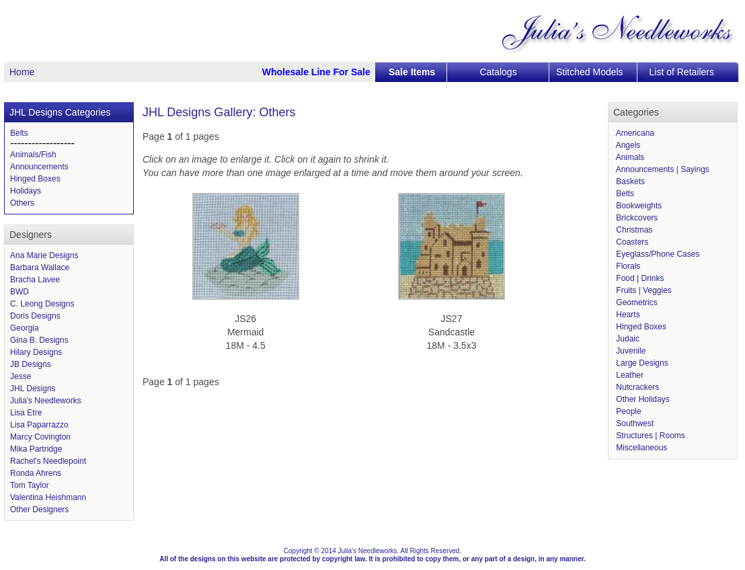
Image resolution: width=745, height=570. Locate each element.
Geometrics (636, 302)
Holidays (25, 191)
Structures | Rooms (649, 435)
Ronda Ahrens (35, 473)
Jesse (20, 376)
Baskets (629, 181)
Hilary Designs (36, 352)
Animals (629, 157)
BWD (19, 291)
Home (21, 72)
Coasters (631, 242)
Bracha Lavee (35, 279)
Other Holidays (642, 399)
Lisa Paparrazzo (39, 425)
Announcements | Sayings (661, 169)
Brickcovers (636, 217)
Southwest (634, 423)
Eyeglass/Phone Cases (656, 254)
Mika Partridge (36, 449)
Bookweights (638, 205)
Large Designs (641, 363)
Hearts (627, 314)
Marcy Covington (40, 437)
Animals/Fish (33, 154)
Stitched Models (589, 72)
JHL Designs (33, 388)
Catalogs (497, 72)
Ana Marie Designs (44, 255)
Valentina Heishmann (48, 497)
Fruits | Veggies (643, 290)
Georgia (24, 328)
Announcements (39, 166)
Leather (628, 375)
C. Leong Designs (42, 304)
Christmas (633, 230)
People (627, 411)
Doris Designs (35, 316)
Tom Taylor (29, 485)
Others (22, 203)
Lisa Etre (26, 412)
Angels (627, 145)
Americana (634, 133)
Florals (627, 266)
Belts (19, 133)
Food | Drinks (639, 278)
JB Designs (30, 364)
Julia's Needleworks (45, 400)
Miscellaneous (640, 447)
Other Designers (39, 509)
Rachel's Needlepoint (48, 461)
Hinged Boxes (35, 179)
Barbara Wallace (39, 267)
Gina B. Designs (39, 340)
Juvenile (629, 351)
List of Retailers (682, 72)
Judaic (626, 338)
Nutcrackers (636, 387)
